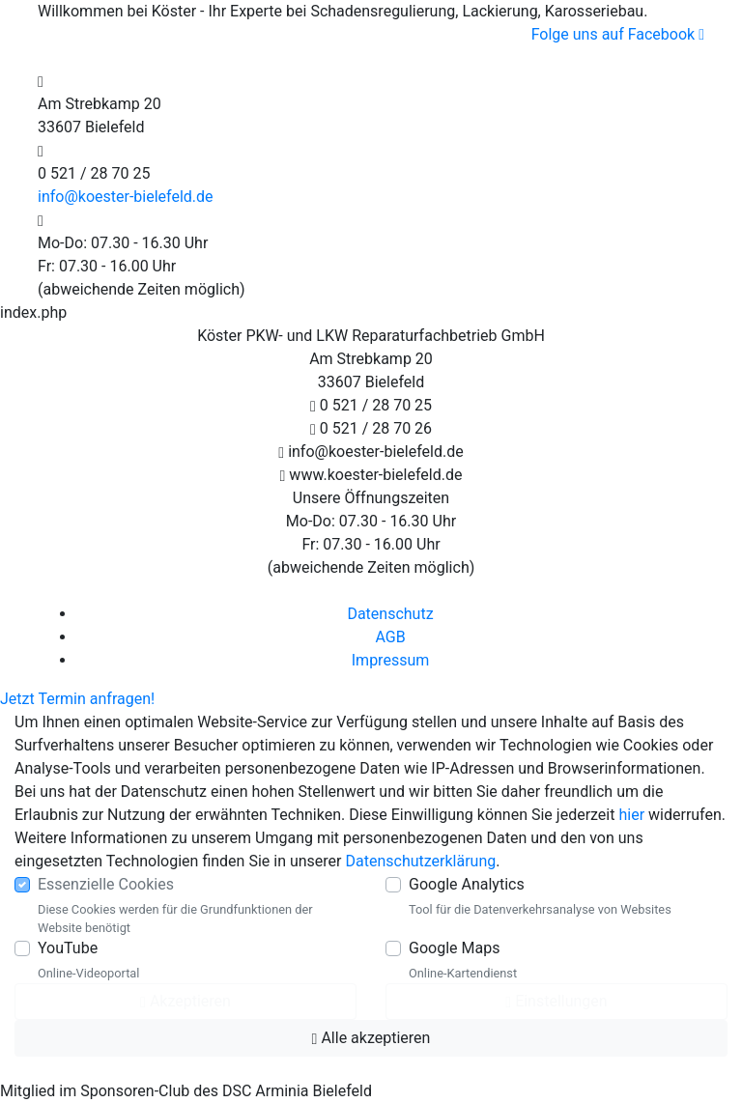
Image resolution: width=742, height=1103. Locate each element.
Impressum (391, 660)
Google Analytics (467, 884)
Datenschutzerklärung (421, 861)
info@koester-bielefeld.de (126, 196)
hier (631, 815)
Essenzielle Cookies (106, 884)
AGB (390, 637)
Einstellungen (556, 1001)
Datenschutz (390, 614)
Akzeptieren (185, 1001)
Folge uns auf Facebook (617, 34)
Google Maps (454, 948)
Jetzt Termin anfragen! (77, 699)
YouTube (68, 948)
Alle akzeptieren (371, 1038)
